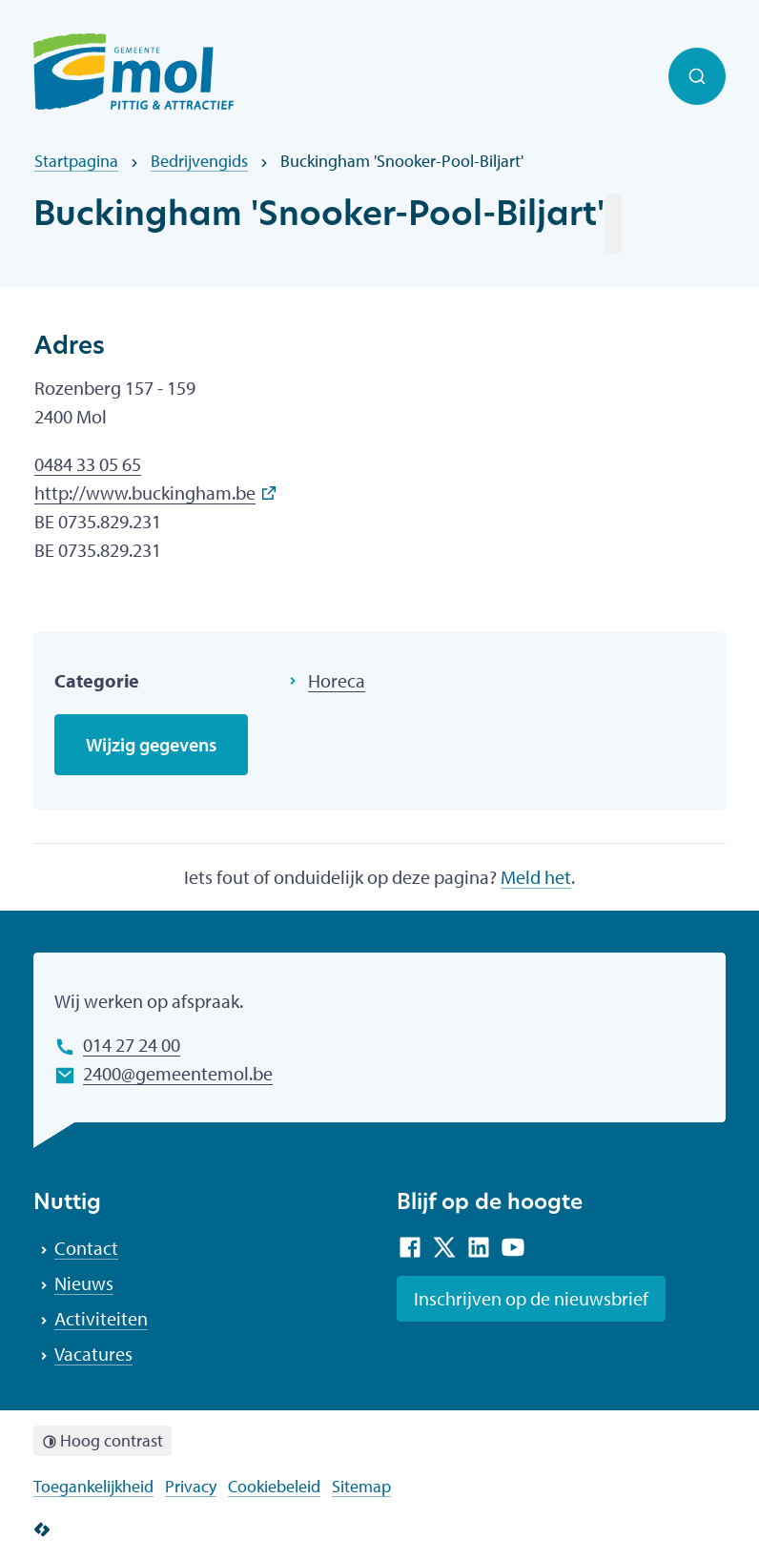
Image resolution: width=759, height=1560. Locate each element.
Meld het (536, 877)
